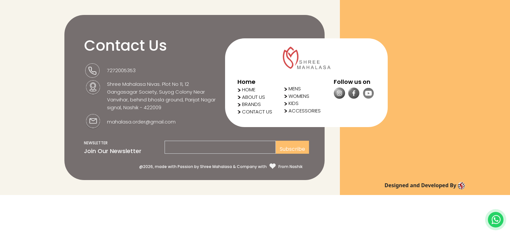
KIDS (291, 103)
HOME (248, 89)
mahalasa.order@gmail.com (141, 121)
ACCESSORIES (302, 110)
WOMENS (296, 96)
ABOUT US (253, 97)
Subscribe (292, 149)
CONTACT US (257, 111)
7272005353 (121, 70)
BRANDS (251, 104)
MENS (292, 88)
